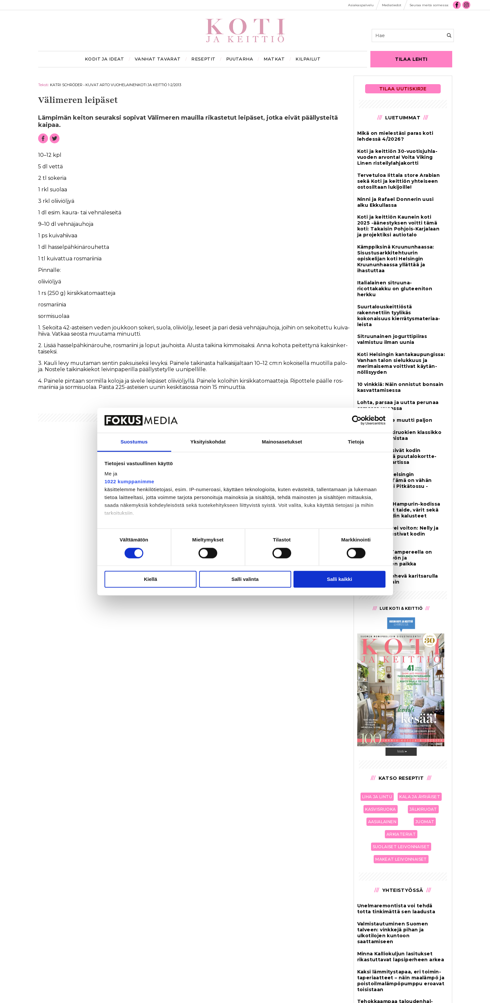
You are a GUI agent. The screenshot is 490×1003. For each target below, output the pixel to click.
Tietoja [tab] (356, 442)
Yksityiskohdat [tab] (207, 442)
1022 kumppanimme (129, 482)
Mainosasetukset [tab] (282, 442)
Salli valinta (245, 579)
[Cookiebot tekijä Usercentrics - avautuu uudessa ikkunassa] (356, 420)
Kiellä (150, 579)
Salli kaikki (339, 579)
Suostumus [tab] (134, 442)
